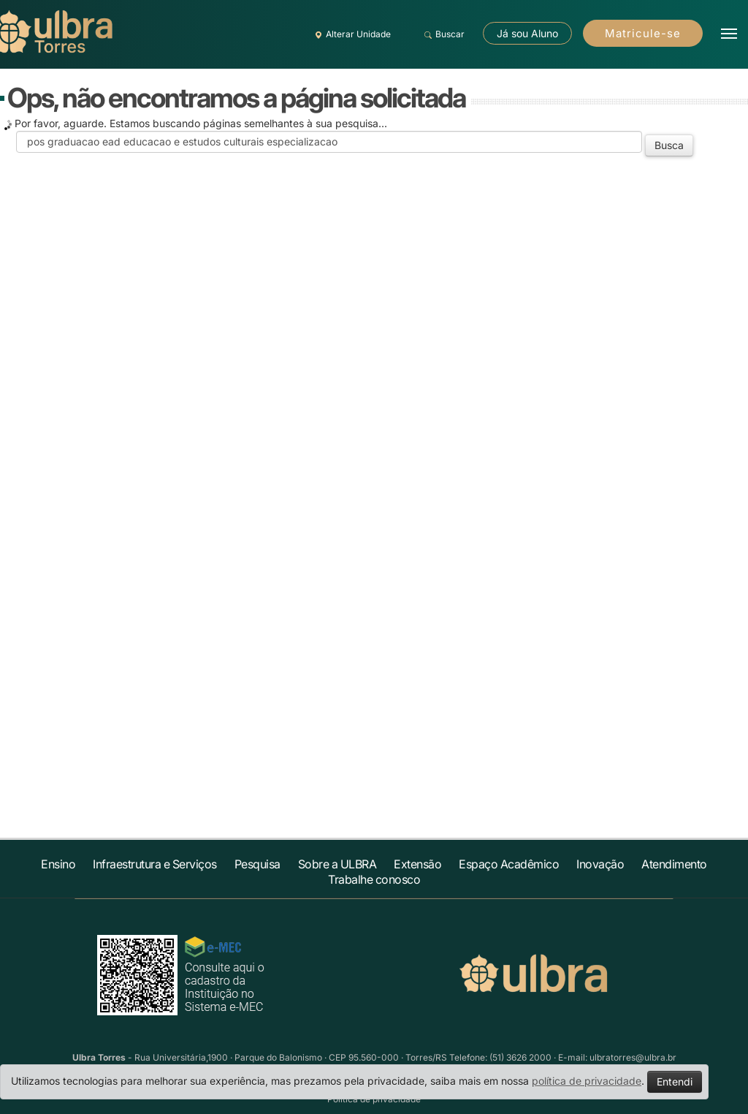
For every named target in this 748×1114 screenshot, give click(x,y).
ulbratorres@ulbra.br (632, 1057)
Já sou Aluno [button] (527, 33)
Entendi (674, 1081)
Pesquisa (257, 864)
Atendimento (674, 864)
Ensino (58, 864)
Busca (669, 145)
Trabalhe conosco (374, 879)
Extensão (417, 864)
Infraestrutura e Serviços (155, 864)
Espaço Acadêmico (509, 864)
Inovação (600, 864)
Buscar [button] (442, 34)
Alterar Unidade (350, 34)
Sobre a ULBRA (337, 864)
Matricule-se (643, 33)
